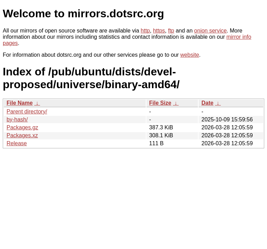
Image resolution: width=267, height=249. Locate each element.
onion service (210, 31)
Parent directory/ (27, 111)
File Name (20, 103)
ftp (171, 31)
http (145, 31)
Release (17, 143)
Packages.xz (22, 135)
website (189, 55)
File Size (160, 103)
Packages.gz (22, 127)
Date (207, 103)
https (159, 31)
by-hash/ (17, 119)
